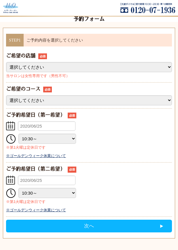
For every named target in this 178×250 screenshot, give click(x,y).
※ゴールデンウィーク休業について (36, 156)
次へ (89, 226)
